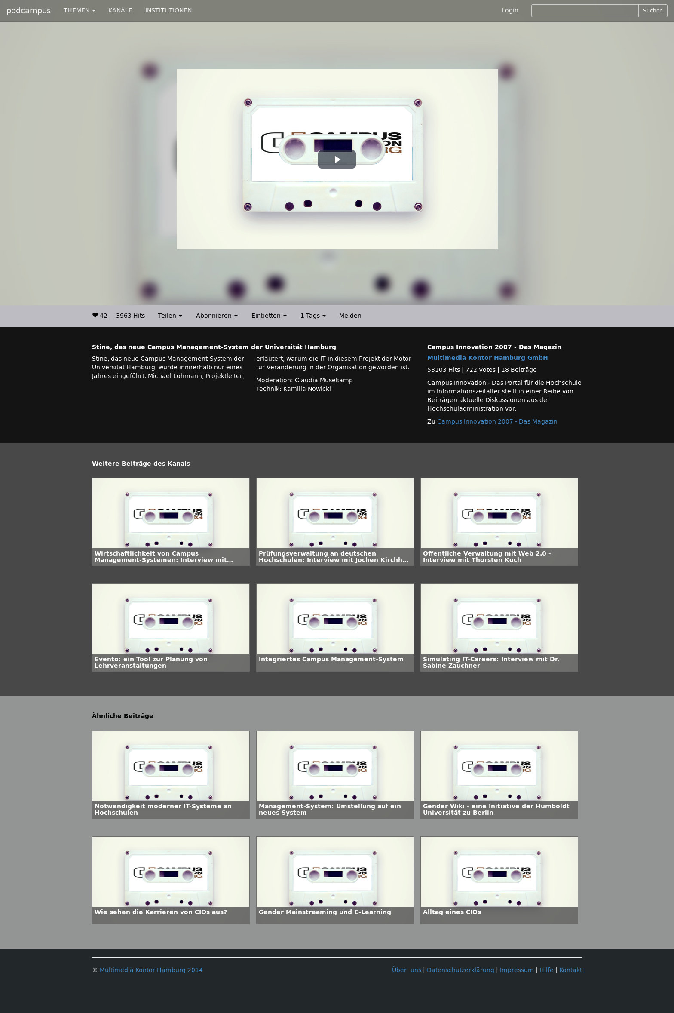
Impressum (517, 970)
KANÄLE (120, 10)
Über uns (406, 970)
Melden (350, 315)
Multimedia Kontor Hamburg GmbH (487, 358)
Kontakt (570, 970)
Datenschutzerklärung (460, 970)
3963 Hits (130, 315)
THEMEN (79, 10)
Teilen (170, 315)
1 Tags (313, 315)
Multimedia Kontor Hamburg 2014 (151, 970)
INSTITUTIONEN (168, 10)
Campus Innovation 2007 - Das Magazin (497, 421)
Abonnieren (217, 315)
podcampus (28, 10)
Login (510, 10)
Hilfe (546, 970)
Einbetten (269, 315)
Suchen (653, 11)
